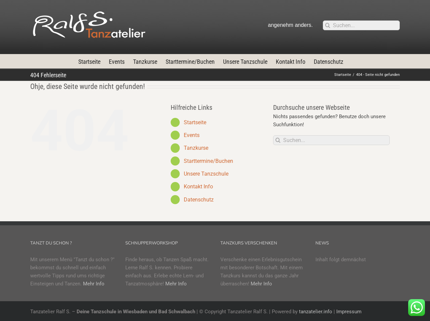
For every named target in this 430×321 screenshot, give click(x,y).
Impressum (348, 312)
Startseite (195, 122)
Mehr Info (93, 284)
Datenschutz (199, 199)
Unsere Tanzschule (206, 174)
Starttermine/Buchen (208, 161)
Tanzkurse (196, 148)
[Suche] (328, 25)
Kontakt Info (198, 186)
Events (192, 135)
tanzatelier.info (315, 312)
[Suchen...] (361, 25)
